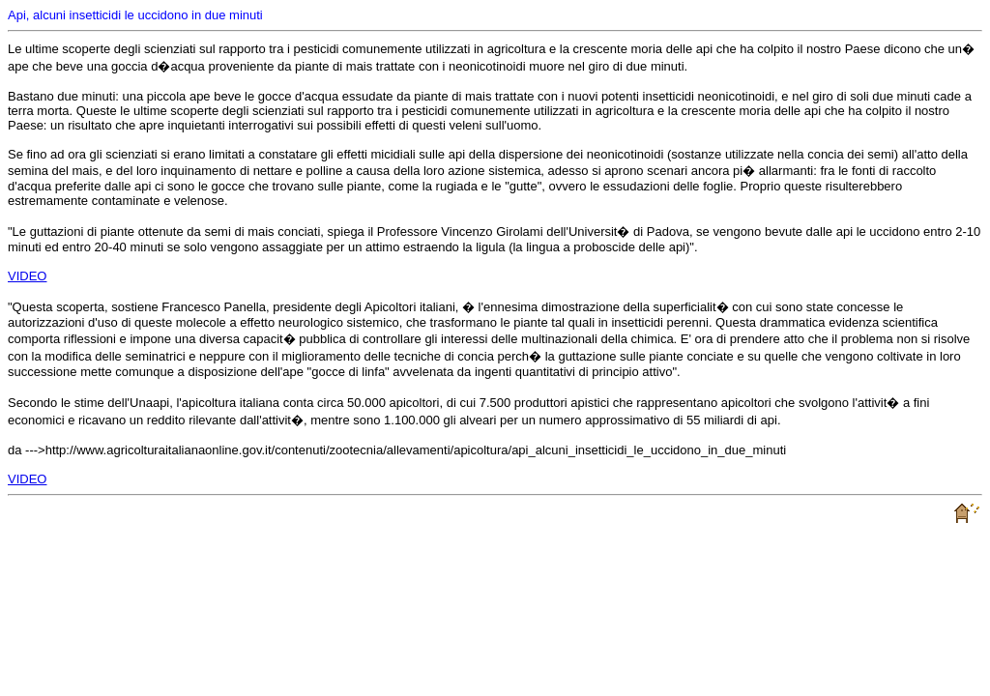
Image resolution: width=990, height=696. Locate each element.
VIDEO (27, 276)
